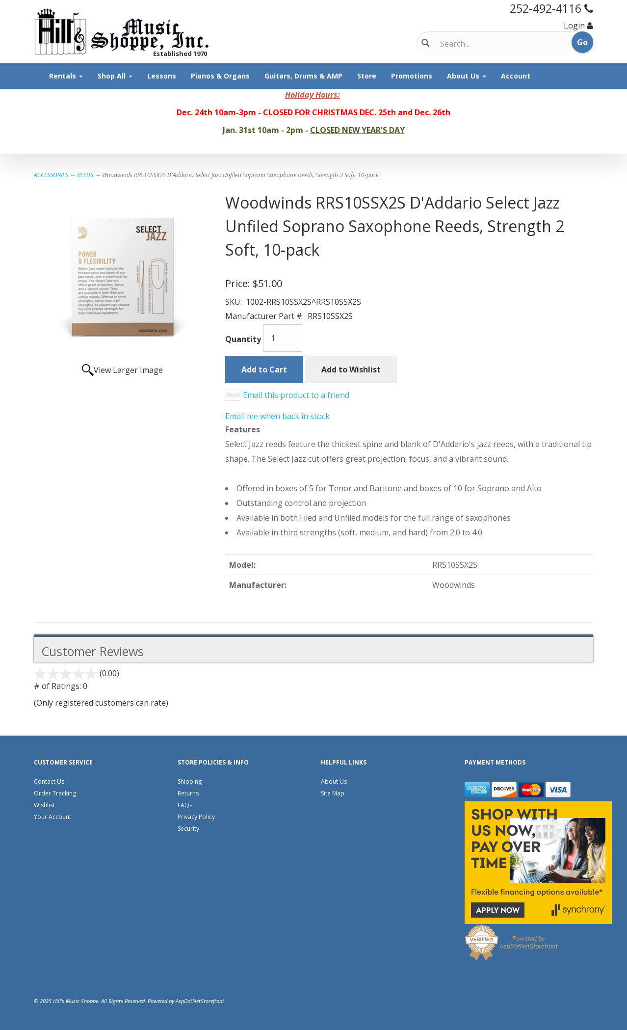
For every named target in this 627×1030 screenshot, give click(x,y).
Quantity (243, 339)
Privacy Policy (196, 817)
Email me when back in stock (277, 416)
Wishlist (44, 805)
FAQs (185, 805)
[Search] (481, 43)
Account (515, 75)
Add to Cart (264, 369)
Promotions (411, 75)
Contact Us (49, 781)
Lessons (161, 75)
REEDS (85, 175)
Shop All (115, 75)
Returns (188, 793)
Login (574, 25)
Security (188, 828)
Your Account (52, 817)
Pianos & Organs (220, 75)
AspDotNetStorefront (200, 1000)
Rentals (66, 75)
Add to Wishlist (351, 369)
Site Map (332, 793)
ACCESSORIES (51, 175)
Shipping (190, 781)
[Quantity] (282, 338)
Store (366, 75)
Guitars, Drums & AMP (303, 75)
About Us (466, 75)
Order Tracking (55, 793)
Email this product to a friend (296, 395)
